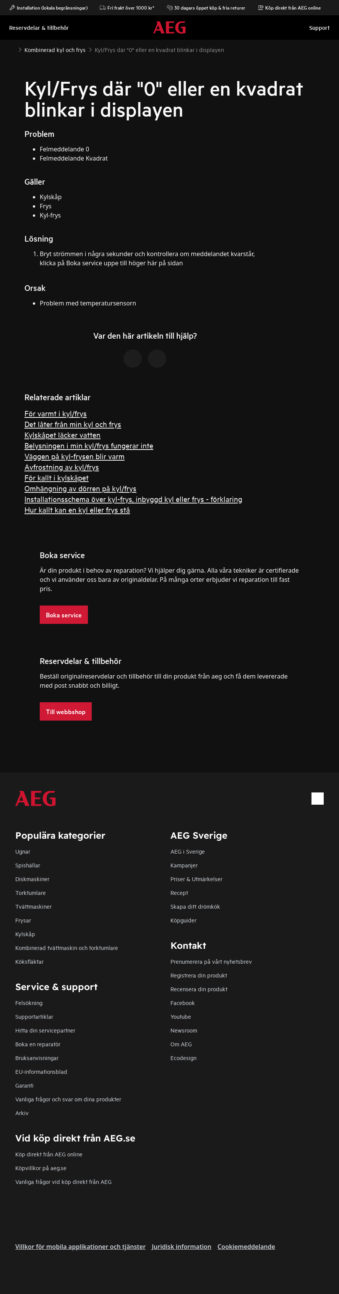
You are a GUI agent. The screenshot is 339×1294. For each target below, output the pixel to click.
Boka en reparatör (37, 1043)
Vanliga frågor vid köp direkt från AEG (63, 1181)
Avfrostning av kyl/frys (61, 466)
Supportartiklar (34, 1016)
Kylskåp (25, 933)
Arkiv (22, 1112)
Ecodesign (183, 1057)
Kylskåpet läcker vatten (62, 434)
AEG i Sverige (187, 851)
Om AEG (181, 1043)
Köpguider (183, 920)
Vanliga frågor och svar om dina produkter (68, 1098)
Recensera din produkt (198, 988)
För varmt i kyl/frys (55, 413)
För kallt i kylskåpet (56, 477)
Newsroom (183, 1030)
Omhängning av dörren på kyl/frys (80, 488)
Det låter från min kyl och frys (72, 424)
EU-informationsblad (41, 1071)
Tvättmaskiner (33, 906)
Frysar (23, 920)
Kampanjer (184, 865)
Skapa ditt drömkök (195, 906)
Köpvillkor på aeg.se (41, 1167)
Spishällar (27, 865)
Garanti (24, 1085)
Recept (179, 892)
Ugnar (22, 851)
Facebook (182, 1002)
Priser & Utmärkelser (196, 878)
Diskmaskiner (32, 878)
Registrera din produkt (198, 975)
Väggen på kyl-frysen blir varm (74, 456)
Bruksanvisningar (36, 1057)
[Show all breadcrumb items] (12, 49)
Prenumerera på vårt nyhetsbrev (211, 961)
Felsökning (28, 1002)
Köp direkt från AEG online (49, 1154)
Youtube (180, 1016)
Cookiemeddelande (246, 1246)
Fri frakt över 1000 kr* (127, 8)
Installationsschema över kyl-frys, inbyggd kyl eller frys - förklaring (133, 498)
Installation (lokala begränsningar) (48, 8)
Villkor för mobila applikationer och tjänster (80, 1246)
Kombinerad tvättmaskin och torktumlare (66, 947)
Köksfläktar (29, 961)
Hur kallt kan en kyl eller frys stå (77, 509)
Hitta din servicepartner (45, 1030)
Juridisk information (181, 1246)
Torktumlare (30, 892)
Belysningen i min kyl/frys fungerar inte (88, 445)
